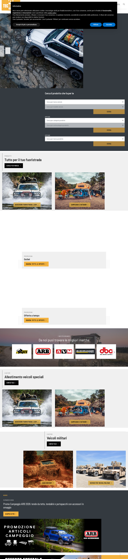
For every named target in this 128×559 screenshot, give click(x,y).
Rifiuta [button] (95, 25)
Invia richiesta (117, 498)
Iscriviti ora (64, 441)
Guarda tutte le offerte (46, 153)
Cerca (117, 36)
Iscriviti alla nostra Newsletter (17, 493)
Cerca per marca (14, 113)
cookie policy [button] (52, 13)
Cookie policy (89, 546)
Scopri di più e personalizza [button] (26, 25)
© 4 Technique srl (39, 546)
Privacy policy (78, 546)
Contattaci (12, 237)
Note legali (67, 546)
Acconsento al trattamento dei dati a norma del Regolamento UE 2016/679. (44, 488)
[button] (81, 51)
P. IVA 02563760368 (54, 546)
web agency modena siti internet (64, 555)
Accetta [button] (109, 25)
